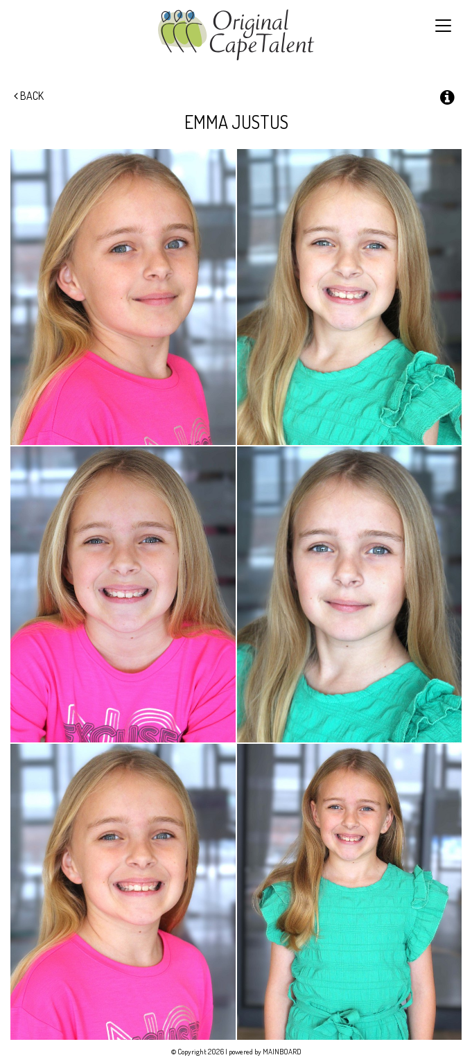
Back (29, 96)
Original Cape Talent (236, 35)
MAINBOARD (282, 1051)
